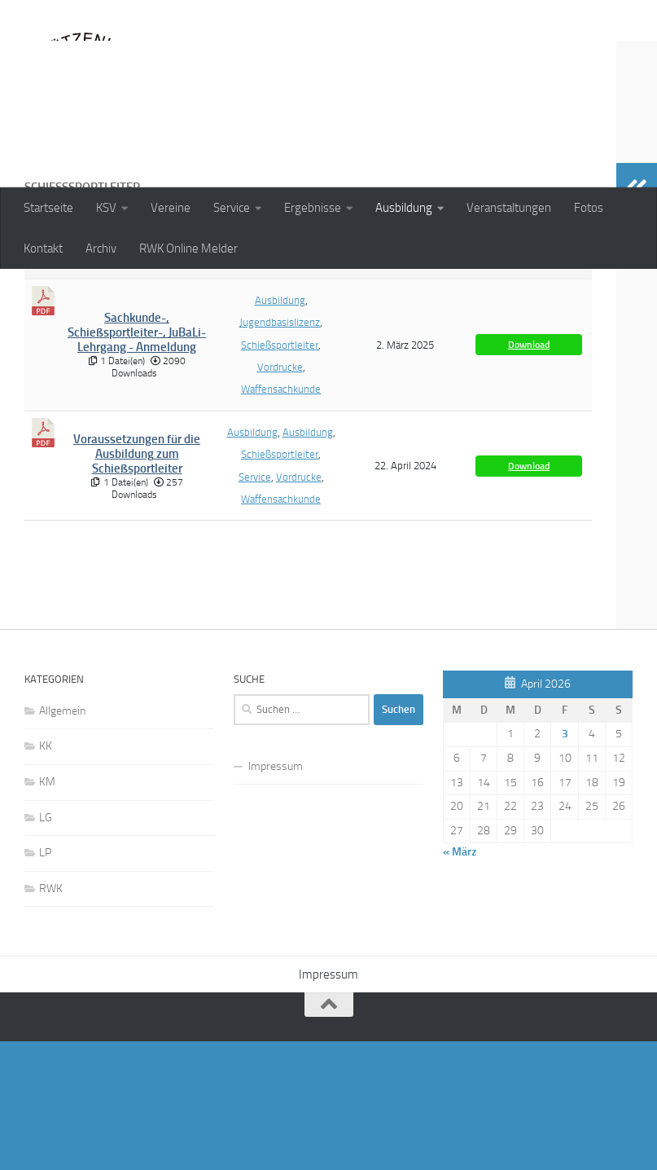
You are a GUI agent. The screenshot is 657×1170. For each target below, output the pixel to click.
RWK (51, 1016)
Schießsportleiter (279, 450)
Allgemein (62, 840)
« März (459, 980)
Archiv (100, 248)
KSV (106, 207)
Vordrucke (280, 472)
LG (45, 945)
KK (45, 875)
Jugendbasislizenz (279, 428)
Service (231, 207)
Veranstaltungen (508, 207)
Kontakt (43, 248)
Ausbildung (403, 207)
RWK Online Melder (188, 248)
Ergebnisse (312, 207)
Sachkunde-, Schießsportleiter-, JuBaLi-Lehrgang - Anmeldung (137, 438)
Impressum (275, 895)
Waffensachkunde (281, 494)
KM (47, 910)
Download (529, 450)
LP (45, 981)
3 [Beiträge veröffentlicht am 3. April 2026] (565, 862)
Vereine (171, 207)
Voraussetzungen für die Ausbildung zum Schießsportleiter (136, 557)
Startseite (48, 207)
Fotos (588, 207)
